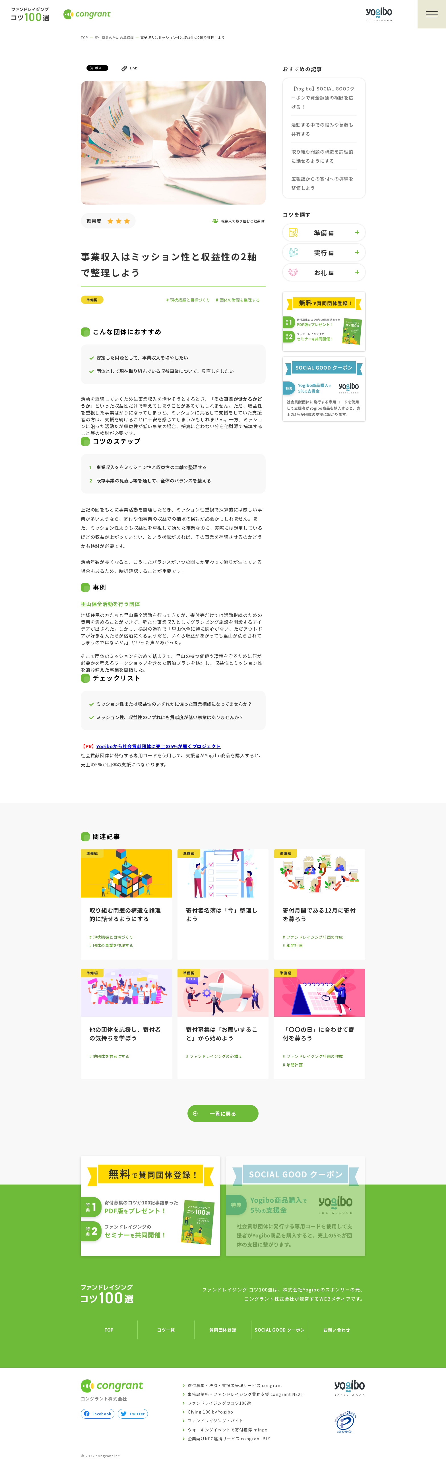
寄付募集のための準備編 (114, 37)
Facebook (97, 1414)
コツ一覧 (166, 1330)
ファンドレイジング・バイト (216, 1421)
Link (129, 68)
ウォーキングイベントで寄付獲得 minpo (228, 1430)
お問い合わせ (336, 1330)
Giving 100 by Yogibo (210, 1412)
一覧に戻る (223, 1113)
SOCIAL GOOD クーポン (280, 1330)
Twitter (132, 1414)
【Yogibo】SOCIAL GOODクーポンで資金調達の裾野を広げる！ (323, 97)
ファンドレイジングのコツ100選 (219, 1403)
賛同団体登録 (222, 1330)
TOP (84, 37)
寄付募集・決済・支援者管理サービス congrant (235, 1385)
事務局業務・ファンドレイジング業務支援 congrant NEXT (246, 1394)
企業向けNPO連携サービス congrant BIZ (229, 1438)
